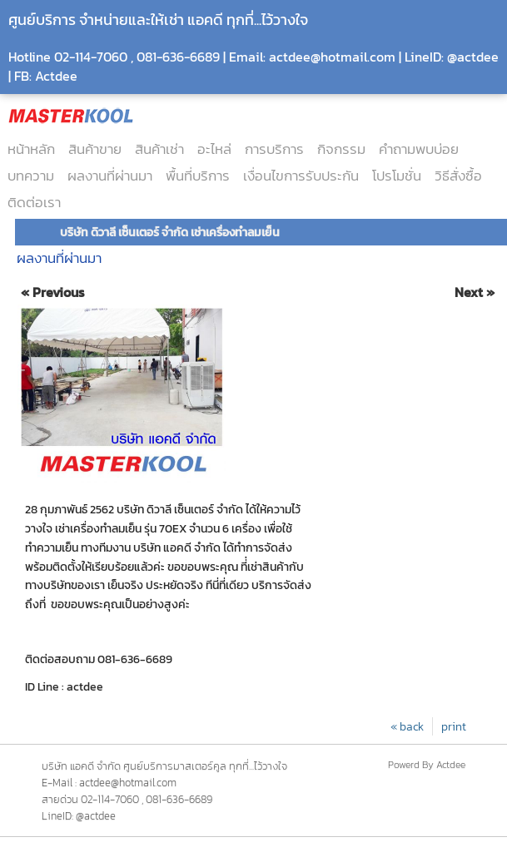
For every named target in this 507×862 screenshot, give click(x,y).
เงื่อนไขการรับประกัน (301, 175)
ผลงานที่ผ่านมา (109, 175)
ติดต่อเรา (34, 202)
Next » (475, 292)
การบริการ (274, 149)
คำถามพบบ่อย (419, 149)
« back (407, 726)
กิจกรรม (341, 149)
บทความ (30, 175)
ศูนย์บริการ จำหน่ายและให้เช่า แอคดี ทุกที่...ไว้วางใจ (158, 19)
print (453, 726)
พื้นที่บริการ (198, 175)
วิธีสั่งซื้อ (458, 175)
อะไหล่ (214, 149)
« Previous (53, 292)
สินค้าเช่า (159, 149)
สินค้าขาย (95, 149)
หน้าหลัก (31, 149)
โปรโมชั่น (396, 175)
